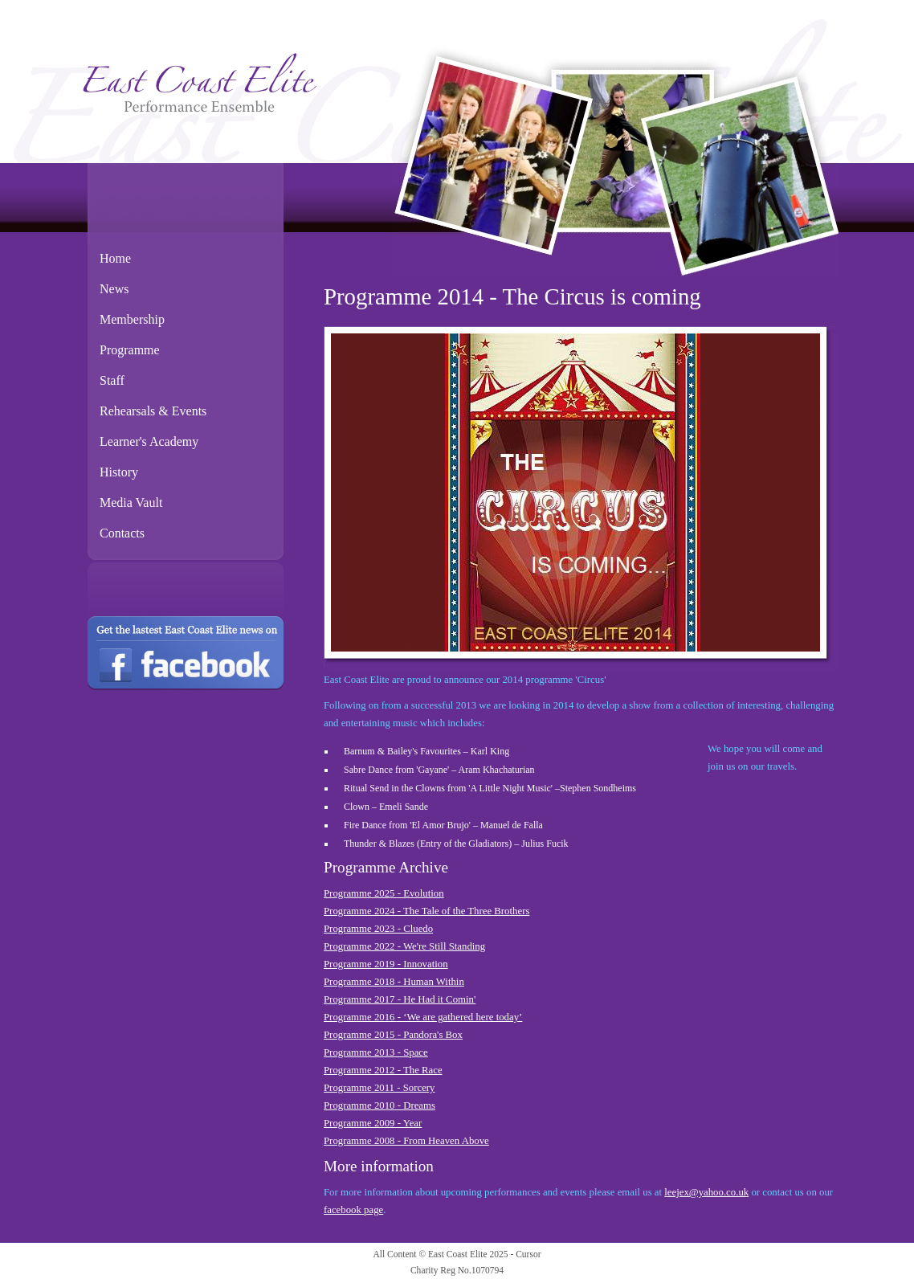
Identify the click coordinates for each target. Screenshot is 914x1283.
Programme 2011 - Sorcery (379, 1087)
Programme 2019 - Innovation (386, 964)
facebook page (353, 1210)
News (114, 289)
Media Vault (131, 502)
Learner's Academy (149, 441)
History (119, 472)
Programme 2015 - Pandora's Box (393, 1034)
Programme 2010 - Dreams (379, 1105)
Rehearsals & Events (153, 411)
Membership (132, 319)
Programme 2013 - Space (376, 1052)
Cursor (528, 1254)
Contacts (122, 533)
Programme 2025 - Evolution (384, 893)
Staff (112, 380)
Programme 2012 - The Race (383, 1070)
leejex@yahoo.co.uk (706, 1192)
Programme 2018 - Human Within (394, 981)
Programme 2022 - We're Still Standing (404, 946)
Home (115, 258)
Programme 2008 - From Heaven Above (406, 1140)
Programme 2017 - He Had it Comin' (399, 999)
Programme (130, 350)
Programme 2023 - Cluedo (378, 928)
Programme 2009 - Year (373, 1123)
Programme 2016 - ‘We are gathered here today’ (423, 1017)
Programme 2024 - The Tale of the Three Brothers (426, 911)
